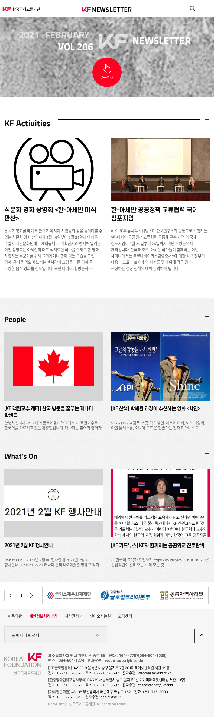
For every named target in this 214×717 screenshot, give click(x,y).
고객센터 (125, 616)
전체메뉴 (205, 8)
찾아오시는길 (100, 616)
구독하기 (107, 78)
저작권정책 (73, 616)
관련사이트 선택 (55, 635)
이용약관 (15, 616)
